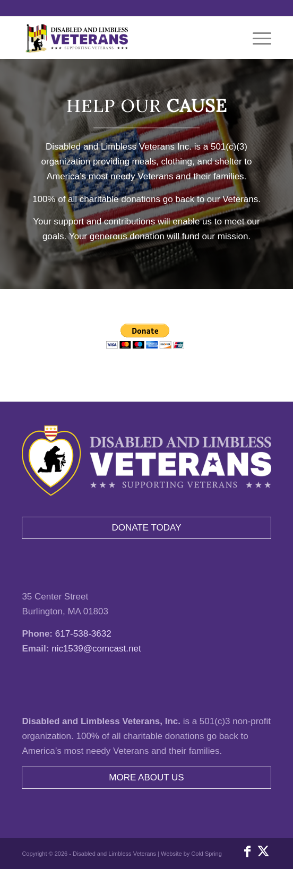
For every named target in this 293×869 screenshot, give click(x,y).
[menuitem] (256, 37)
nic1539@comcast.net (96, 649)
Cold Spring (206, 853)
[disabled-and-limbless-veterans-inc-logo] (121, 37)
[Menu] (256, 37)
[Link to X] (263, 851)
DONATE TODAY (147, 528)
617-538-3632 (83, 634)
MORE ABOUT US (146, 777)
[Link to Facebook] (247, 851)
